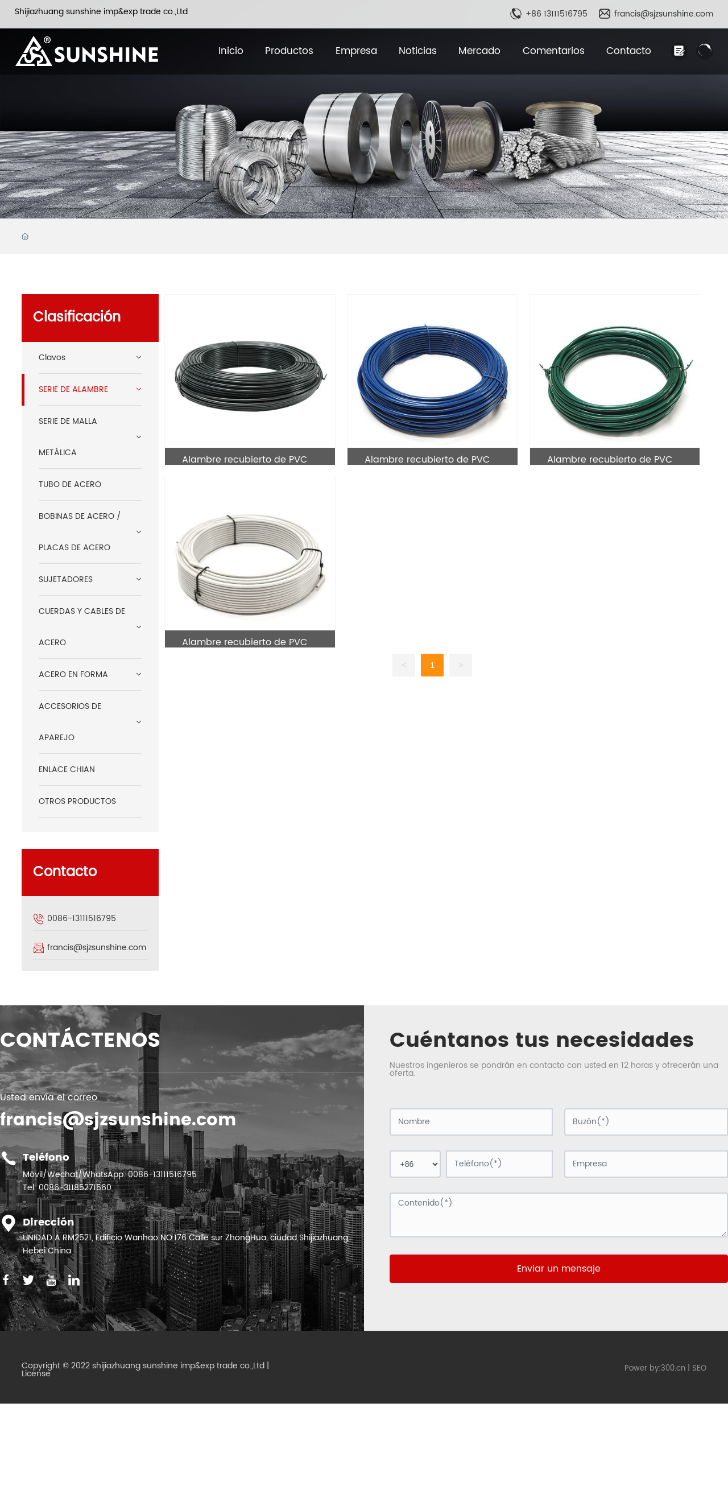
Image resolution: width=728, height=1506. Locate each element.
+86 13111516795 (557, 13)
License (36, 1373)
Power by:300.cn (654, 1369)
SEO (699, 1369)
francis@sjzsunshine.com (663, 13)
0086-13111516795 (81, 918)
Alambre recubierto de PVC (244, 459)
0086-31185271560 (75, 1187)
